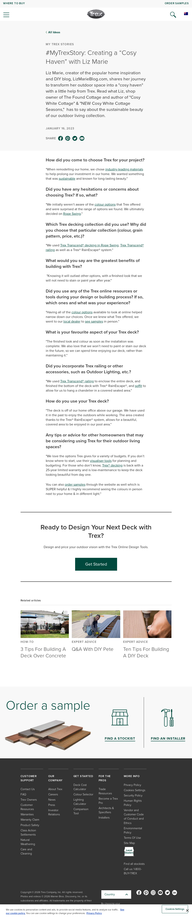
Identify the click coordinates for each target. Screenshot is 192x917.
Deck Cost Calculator (80, 787)
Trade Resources (105, 791)
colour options (105, 204)
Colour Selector (83, 794)
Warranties (27, 814)
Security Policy (133, 795)
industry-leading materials (124, 169)
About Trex (55, 789)
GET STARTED (83, 776)
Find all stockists (134, 864)
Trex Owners (29, 799)
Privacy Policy (132, 785)
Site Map (129, 843)
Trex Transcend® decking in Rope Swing (89, 245)
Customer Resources (27, 807)
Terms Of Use (132, 838)
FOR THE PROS (105, 778)
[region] (96, 910)
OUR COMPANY (55, 778)
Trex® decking (112, 465)
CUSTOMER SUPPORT (29, 778)
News (51, 799)
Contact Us (28, 789)
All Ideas (54, 32)
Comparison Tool (81, 811)
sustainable (67, 178)
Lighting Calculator (79, 801)
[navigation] (96, 10)
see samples (94, 321)
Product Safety (30, 825)
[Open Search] (173, 15)
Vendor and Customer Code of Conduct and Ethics (134, 816)
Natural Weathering (28, 842)
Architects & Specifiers (106, 810)
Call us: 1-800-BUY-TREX (133, 871)
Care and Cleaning (26, 851)
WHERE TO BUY (14, 3)
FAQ (23, 794)
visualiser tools (101, 460)
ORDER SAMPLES (177, 3)
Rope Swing (72, 213)
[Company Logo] (96, 14)
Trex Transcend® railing (77, 381)
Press (51, 805)
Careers (53, 794)
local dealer (71, 321)
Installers (104, 817)
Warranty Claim (30, 819)
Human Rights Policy (133, 803)
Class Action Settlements (28, 832)
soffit (138, 385)
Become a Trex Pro (108, 800)
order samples (75, 484)
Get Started (96, 564)
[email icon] (82, 138)
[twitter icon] (74, 138)
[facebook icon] (60, 138)
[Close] (187, 910)
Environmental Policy (133, 830)
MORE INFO (132, 776)
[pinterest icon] (67, 138)
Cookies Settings (134, 790)
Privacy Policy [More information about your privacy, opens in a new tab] (94, 913)
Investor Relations (54, 812)
